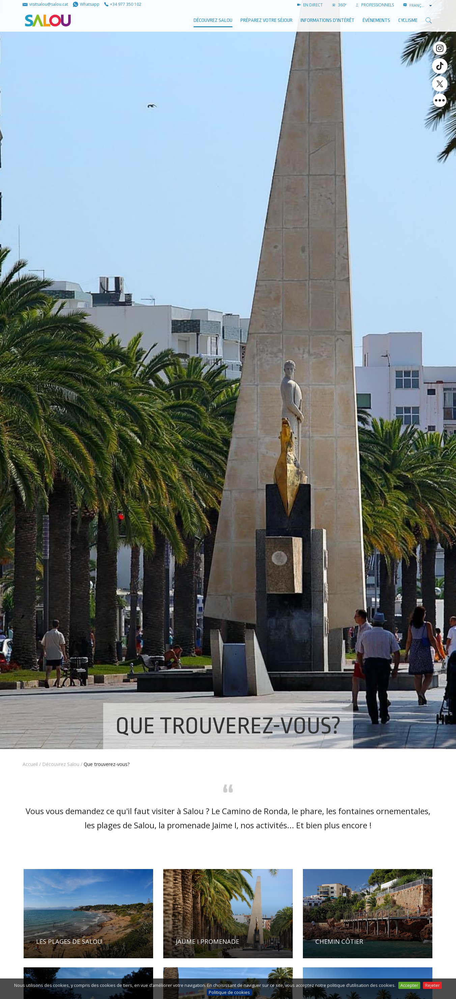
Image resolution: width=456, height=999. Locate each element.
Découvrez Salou (213, 20)
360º (339, 5)
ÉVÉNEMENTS (376, 20)
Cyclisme (408, 20)
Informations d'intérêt (327, 20)
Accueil (30, 764)
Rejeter (432, 985)
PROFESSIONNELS (375, 5)
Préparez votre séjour (266, 20)
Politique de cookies (229, 992)
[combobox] (421, 5)
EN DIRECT (310, 5)
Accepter (409, 985)
